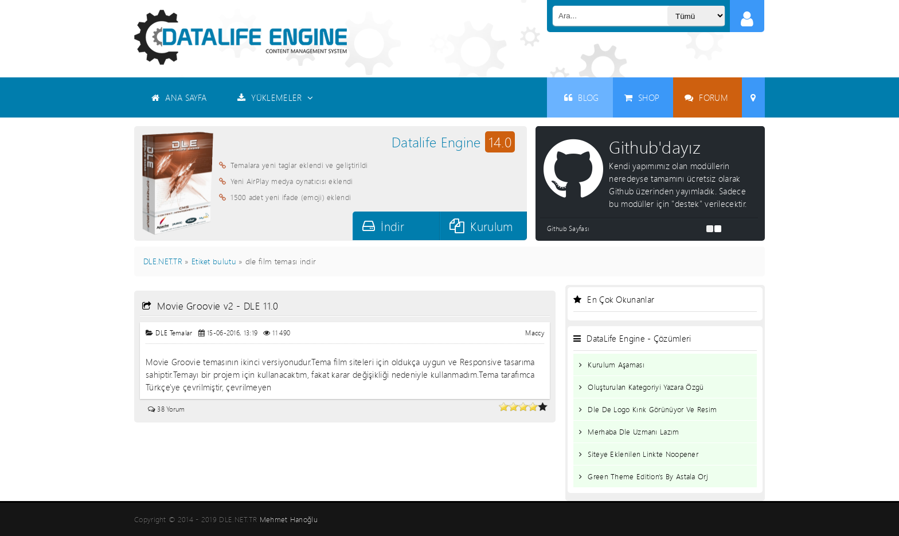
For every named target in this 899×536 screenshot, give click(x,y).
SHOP (642, 97)
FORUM (706, 97)
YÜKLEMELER (275, 97)
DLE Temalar (173, 333)
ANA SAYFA (178, 97)
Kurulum (481, 226)
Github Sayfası (568, 228)
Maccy (534, 333)
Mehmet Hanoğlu (289, 519)
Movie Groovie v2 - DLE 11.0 (210, 306)
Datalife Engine (453, 141)
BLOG (581, 97)
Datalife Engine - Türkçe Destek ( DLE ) (240, 37)
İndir (383, 226)
